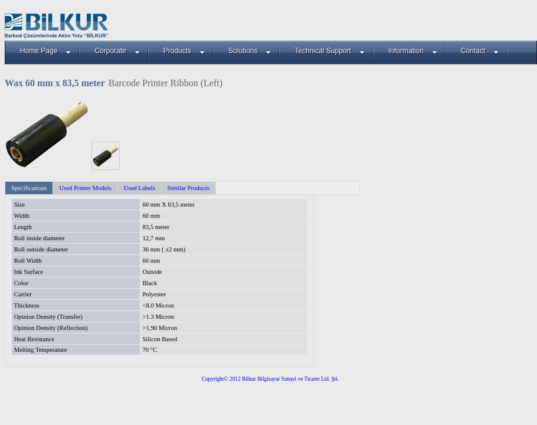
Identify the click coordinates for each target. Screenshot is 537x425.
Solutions (249, 51)
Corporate (116, 51)
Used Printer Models (85, 188)
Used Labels (139, 188)
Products (184, 51)
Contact (480, 51)
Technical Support (329, 51)
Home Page (45, 51)
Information (412, 51)
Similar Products (188, 188)
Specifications (29, 188)
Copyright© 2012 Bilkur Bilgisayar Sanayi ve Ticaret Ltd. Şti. (270, 379)
